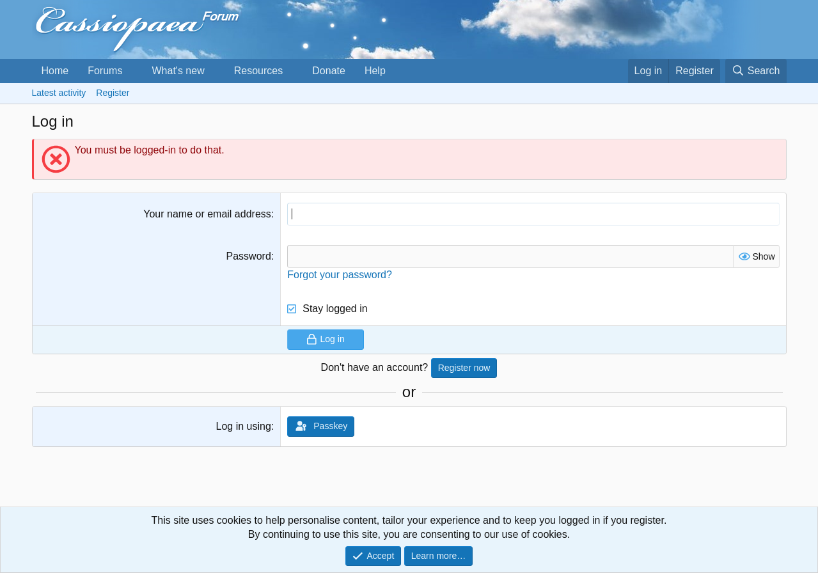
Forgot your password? (339, 274)
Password (248, 256)
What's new (178, 70)
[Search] (756, 71)
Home (55, 70)
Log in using (243, 426)
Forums (105, 70)
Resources (258, 70)
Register (112, 93)
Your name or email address (207, 213)
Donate (328, 70)
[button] (132, 71)
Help (375, 70)
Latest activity (59, 93)
